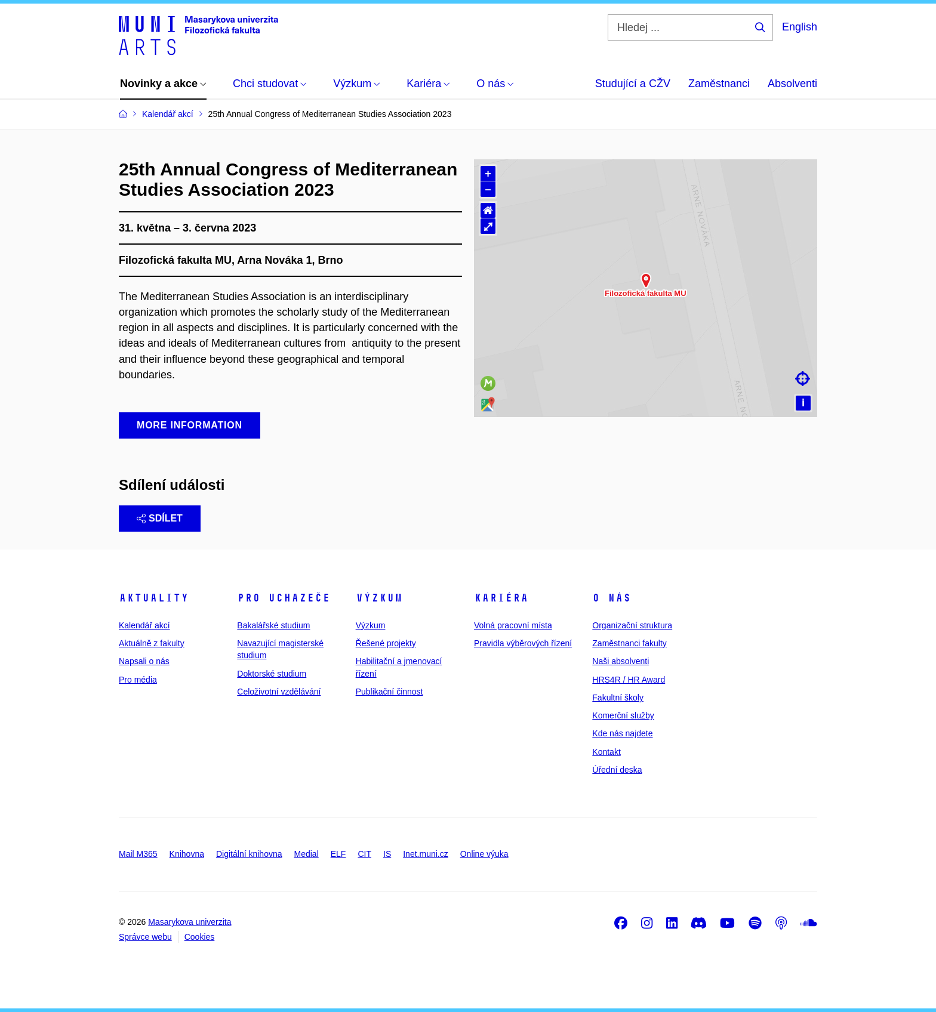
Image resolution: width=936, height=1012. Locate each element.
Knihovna (187, 854)
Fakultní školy (618, 697)
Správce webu (145, 937)
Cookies (199, 937)
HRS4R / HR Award (628, 679)
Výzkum (379, 597)
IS (387, 854)
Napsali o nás (144, 661)
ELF (338, 854)
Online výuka (484, 854)
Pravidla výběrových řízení (523, 643)
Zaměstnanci (719, 84)
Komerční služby (623, 715)
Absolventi (792, 84)
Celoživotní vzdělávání (279, 691)
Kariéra (501, 597)
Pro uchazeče (283, 597)
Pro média (138, 679)
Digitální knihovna (249, 854)
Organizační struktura (632, 625)
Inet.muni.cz (425, 854)
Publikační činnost (389, 691)
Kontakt (606, 752)
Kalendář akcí (144, 625)
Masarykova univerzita (189, 922)
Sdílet (160, 518)
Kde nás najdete (622, 733)
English (799, 27)
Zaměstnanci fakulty (629, 643)
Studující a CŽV (632, 84)
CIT (364, 854)
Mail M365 (138, 854)
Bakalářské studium (273, 625)
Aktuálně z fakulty (151, 643)
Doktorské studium (271, 673)
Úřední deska (617, 770)
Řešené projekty (386, 643)
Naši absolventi (620, 661)
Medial (306, 854)
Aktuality (154, 597)
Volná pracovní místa (513, 625)
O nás (611, 597)
